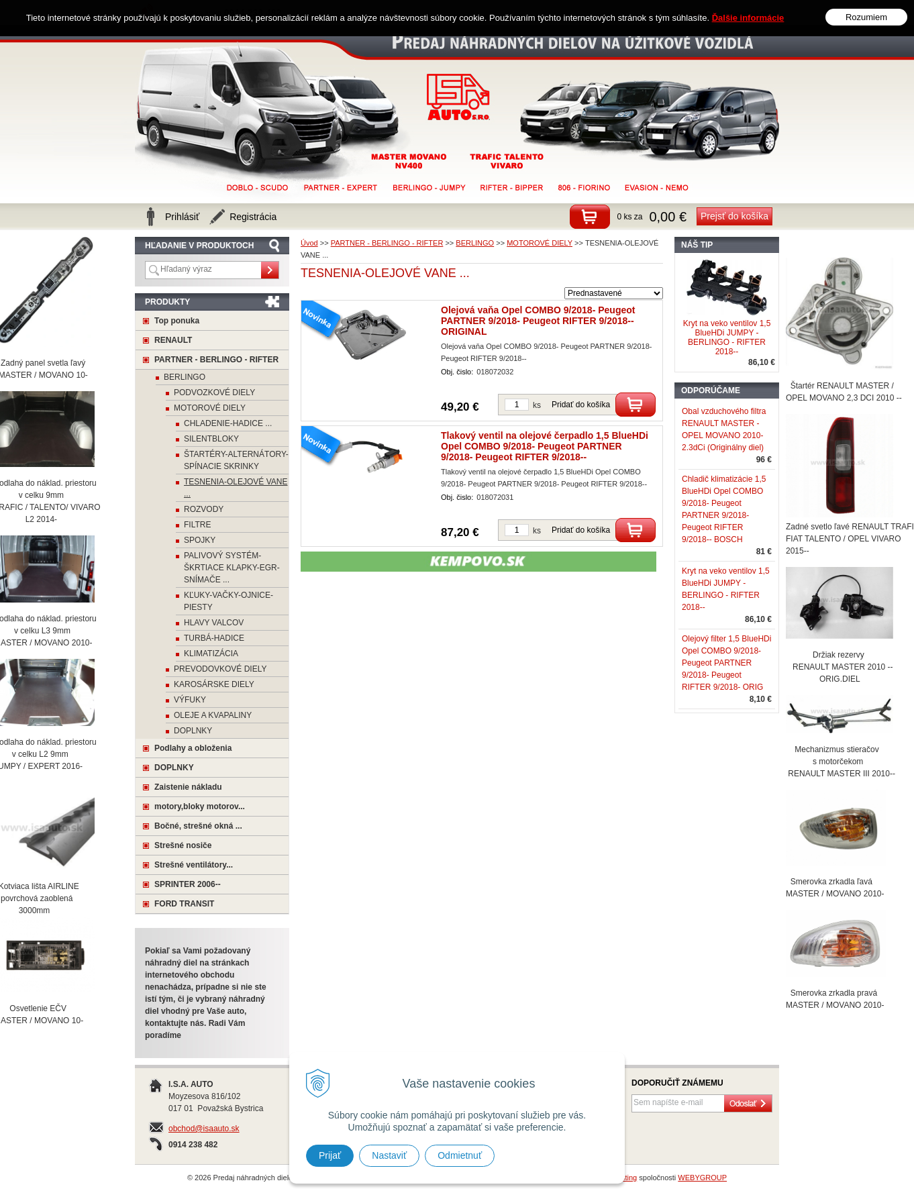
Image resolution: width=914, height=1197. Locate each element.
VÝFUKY (190, 700)
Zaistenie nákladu (188, 787)
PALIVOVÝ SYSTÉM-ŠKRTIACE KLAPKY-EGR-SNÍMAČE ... (232, 567)
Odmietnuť (460, 1155)
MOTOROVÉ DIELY (210, 408)
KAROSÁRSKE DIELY (214, 684)
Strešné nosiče (182, 845)
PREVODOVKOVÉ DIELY (220, 669)
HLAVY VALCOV (214, 622)
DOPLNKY (193, 730)
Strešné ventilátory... (193, 865)
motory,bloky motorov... (199, 806)
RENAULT (173, 340)
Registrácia (253, 216)
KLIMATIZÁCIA (211, 653)
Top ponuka (176, 320)
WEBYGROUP (702, 1178)
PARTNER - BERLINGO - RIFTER (216, 359)
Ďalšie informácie (748, 8)
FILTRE (197, 524)
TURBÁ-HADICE (214, 638)
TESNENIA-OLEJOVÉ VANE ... (235, 488)
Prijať (330, 1155)
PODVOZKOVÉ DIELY (214, 392)
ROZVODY (203, 509)
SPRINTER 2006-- (187, 884)
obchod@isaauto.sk (204, 1128)
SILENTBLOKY (211, 439)
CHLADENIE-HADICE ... (228, 423)
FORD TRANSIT (184, 903)
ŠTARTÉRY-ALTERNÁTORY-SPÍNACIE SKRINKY (236, 460)
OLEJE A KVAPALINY (213, 715)
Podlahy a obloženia (193, 748)
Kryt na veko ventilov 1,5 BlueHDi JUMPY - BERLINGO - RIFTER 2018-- (727, 337)
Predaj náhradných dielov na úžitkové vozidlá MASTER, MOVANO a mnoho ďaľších (459, 97)
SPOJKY (199, 540)
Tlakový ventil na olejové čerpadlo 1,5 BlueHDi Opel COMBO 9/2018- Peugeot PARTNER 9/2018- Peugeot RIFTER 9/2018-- (544, 446)
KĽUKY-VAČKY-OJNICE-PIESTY (228, 601)
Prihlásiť (182, 216)
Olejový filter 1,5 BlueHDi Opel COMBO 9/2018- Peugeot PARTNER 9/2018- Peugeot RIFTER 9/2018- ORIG (726, 663)
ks (537, 405)
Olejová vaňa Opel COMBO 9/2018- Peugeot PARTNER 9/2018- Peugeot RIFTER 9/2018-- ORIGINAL (538, 321)
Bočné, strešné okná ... (198, 826)
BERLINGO (184, 377)
